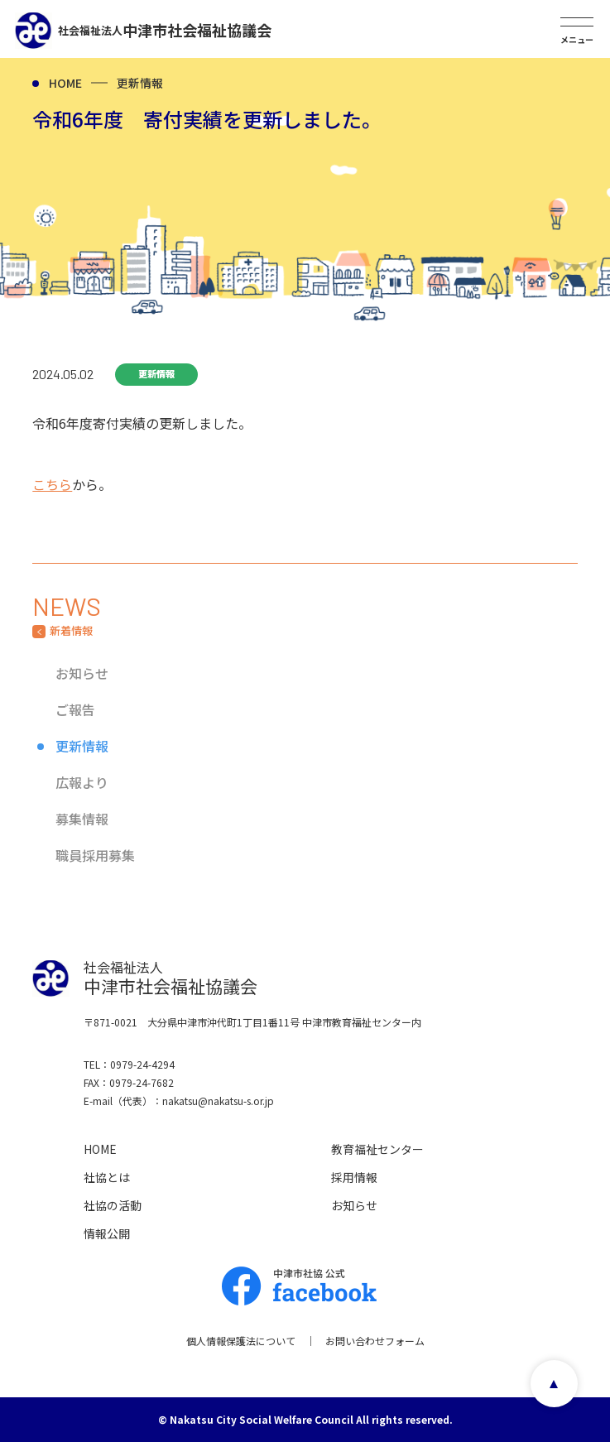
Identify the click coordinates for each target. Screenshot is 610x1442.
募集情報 (81, 819)
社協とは (107, 1177)
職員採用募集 (95, 855)
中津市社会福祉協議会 (164, 30)
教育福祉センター (377, 1149)
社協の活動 (113, 1205)
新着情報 (71, 630)
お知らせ (81, 673)
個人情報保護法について (240, 1341)
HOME (65, 83)
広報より (81, 782)
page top (554, 1383)
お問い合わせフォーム (375, 1341)
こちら (52, 484)
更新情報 (140, 83)
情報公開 (107, 1233)
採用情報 (354, 1177)
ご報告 (75, 709)
